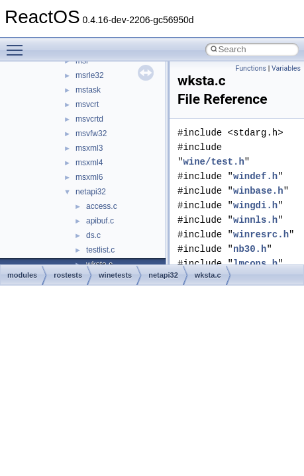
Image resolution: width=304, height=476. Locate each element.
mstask (88, 90)
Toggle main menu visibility (18, 44)
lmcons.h (255, 263)
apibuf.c (100, 220)
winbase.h (258, 190)
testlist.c (100, 250)
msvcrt (87, 104)
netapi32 (91, 191)
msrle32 (90, 75)
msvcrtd (89, 119)
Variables (286, 68)
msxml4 (89, 162)
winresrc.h (261, 234)
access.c (101, 206)
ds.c (93, 235)
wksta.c (208, 275)
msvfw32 (91, 133)
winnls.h (255, 220)
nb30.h (249, 249)
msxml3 (89, 148)
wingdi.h (255, 205)
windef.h (255, 176)
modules (22, 275)
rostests (68, 275)
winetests (115, 275)
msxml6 (89, 177)
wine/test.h (213, 161)
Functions (250, 68)
